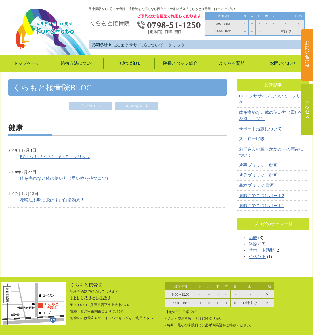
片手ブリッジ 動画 (258, 165)
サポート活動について (260, 129)
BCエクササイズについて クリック (158, 45)
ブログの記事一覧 (136, 106)
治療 (253, 237)
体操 (253, 244)
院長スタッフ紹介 (180, 63)
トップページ (27, 63)
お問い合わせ (283, 63)
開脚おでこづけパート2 (261, 195)
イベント (257, 256)
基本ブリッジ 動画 (256, 185)
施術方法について (78, 63)
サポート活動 (261, 250)
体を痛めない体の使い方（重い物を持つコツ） (65, 178)
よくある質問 (232, 63)
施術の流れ (129, 63)
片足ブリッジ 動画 (258, 175)
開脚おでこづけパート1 (261, 205)
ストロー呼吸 (252, 139)
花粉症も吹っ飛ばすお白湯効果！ (52, 200)
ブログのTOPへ (90, 106)
